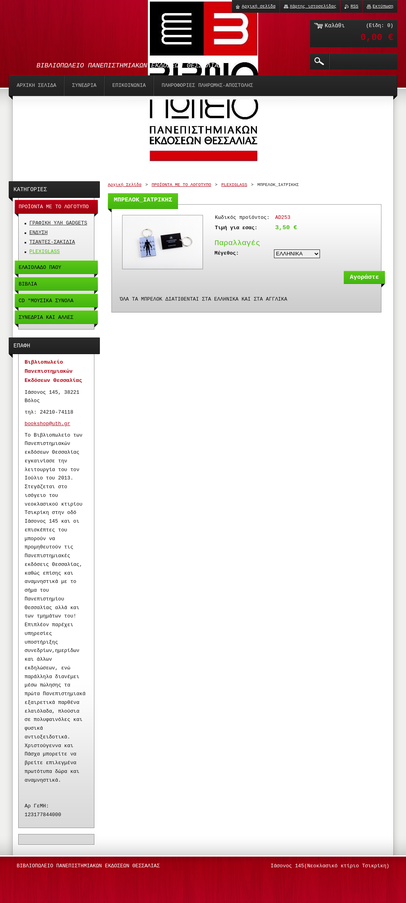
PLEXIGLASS (234, 184)
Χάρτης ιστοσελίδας (313, 6)
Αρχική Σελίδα (125, 184)
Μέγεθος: (226, 253)
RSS (354, 6)
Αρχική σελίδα (259, 6)
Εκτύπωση (383, 6)
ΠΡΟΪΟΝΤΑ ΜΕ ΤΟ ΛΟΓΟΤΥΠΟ (181, 184)
